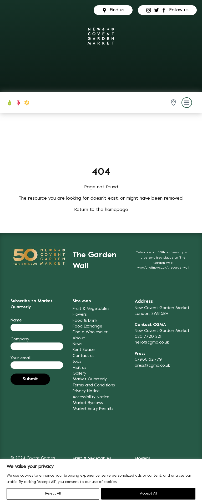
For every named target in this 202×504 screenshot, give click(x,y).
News (77, 344)
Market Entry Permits (93, 409)
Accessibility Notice (91, 397)
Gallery (79, 373)
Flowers (80, 315)
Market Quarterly (90, 379)
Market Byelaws (88, 403)
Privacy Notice (86, 391)
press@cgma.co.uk (152, 366)
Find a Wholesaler (90, 332)
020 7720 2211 (148, 337)
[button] (174, 102)
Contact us (83, 356)
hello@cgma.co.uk (152, 342)
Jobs (77, 362)
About (79, 338)
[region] (101, 481)
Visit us (79, 368)
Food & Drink (85, 321)
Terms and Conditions (94, 385)
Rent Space (84, 350)
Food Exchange (87, 326)
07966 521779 (148, 359)
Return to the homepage (101, 210)
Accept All (148, 493)
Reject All (53, 493)
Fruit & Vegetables (91, 309)
